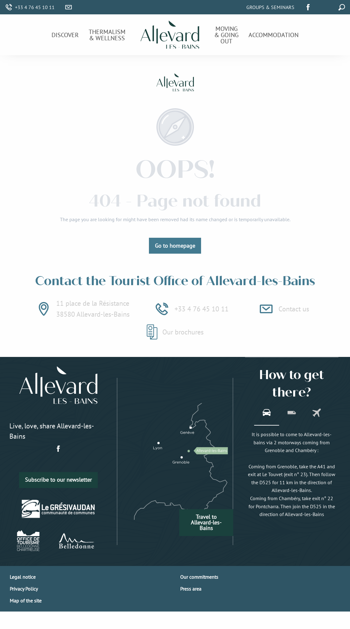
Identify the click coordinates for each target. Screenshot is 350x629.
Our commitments (199, 577)
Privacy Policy (24, 589)
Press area (190, 589)
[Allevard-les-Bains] (175, 83)
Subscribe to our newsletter (58, 479)
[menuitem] (65, 34)
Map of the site (26, 600)
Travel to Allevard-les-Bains (206, 522)
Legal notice (23, 577)
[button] (327, 6)
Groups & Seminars (270, 7)
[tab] (266, 413)
